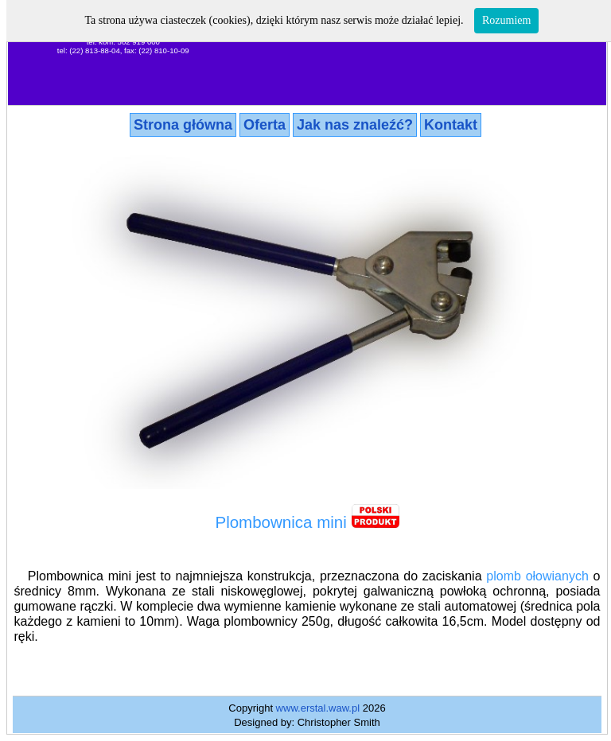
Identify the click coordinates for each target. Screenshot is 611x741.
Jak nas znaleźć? (355, 125)
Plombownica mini (280, 522)
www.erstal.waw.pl (318, 708)
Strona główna (183, 125)
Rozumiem (506, 20)
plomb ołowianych (537, 576)
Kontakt (450, 125)
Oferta (264, 125)
